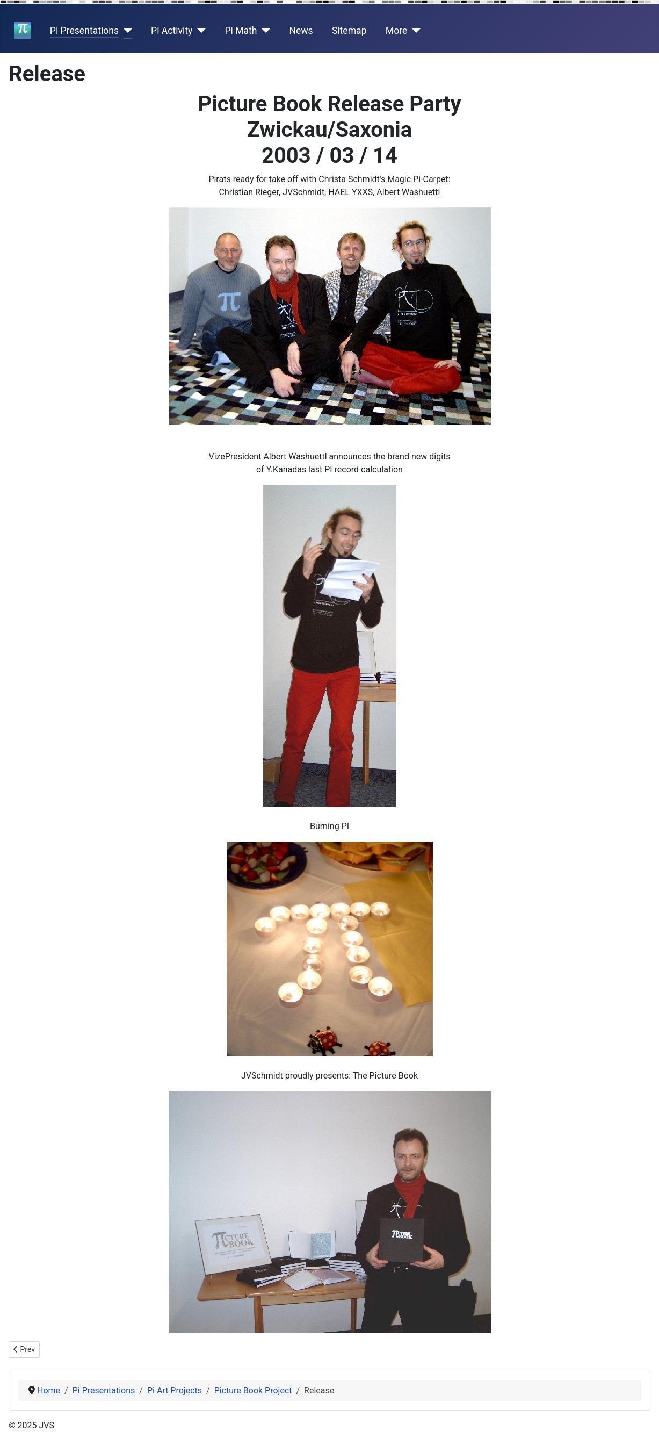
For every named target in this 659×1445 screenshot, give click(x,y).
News (301, 30)
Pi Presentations (84, 30)
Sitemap (349, 30)
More (397, 30)
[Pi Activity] (199, 30)
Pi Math (241, 30)
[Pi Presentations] (125, 30)
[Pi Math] (264, 30)
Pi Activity (171, 30)
